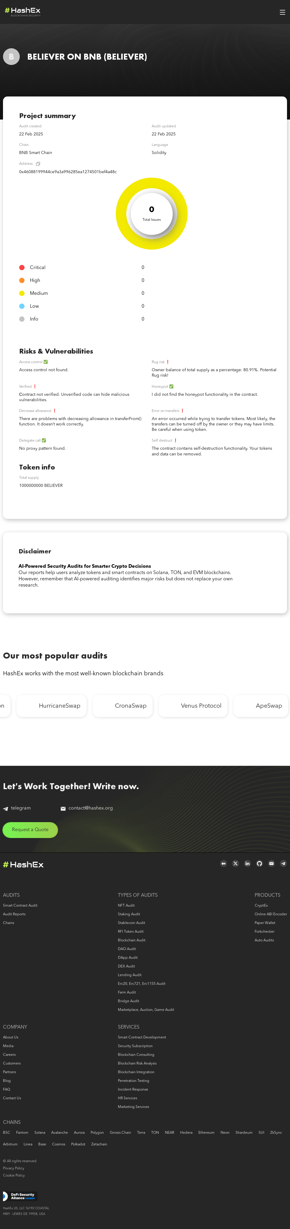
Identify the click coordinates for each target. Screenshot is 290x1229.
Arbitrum (10, 1144)
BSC (6, 1133)
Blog (7, 1081)
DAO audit (127, 949)
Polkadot (78, 1144)
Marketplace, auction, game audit (146, 1010)
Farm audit (127, 992)
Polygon (97, 1133)
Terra (141, 1133)
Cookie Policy (14, 1175)
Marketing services (133, 1107)
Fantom (22, 1133)
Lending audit (130, 975)
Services (128, 1027)
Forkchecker (264, 932)
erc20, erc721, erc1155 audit (142, 984)
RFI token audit (131, 932)
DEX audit (126, 966)
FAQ (6, 1089)
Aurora (79, 1133)
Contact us (12, 1098)
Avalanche (59, 1133)
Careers (9, 1055)
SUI (261, 1133)
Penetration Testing (133, 1081)
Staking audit (129, 914)
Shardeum (244, 1133)
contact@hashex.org (87, 808)
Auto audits (264, 940)
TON (155, 1133)
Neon (225, 1133)
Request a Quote (30, 830)
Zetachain (99, 1144)
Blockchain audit (131, 940)
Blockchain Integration (136, 1072)
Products (267, 895)
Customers (12, 1063)
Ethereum (206, 1133)
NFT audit (126, 906)
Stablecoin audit (131, 923)
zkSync (276, 1133)
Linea (28, 1144)
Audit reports (14, 914)
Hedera (186, 1133)
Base (42, 1144)
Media (8, 1046)
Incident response (133, 1089)
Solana (39, 1133)
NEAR (169, 1133)
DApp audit (128, 958)
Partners (9, 1072)
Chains (8, 923)
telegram (17, 808)
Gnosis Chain (120, 1133)
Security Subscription (135, 1046)
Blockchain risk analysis (137, 1063)
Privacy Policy (13, 1168)
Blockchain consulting (136, 1055)
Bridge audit (128, 1001)
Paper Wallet (265, 923)
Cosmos (58, 1144)
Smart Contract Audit (20, 906)
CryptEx (261, 906)
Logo (23, 11)
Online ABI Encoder (271, 914)
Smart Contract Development (142, 1037)
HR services (127, 1098)
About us (10, 1037)
